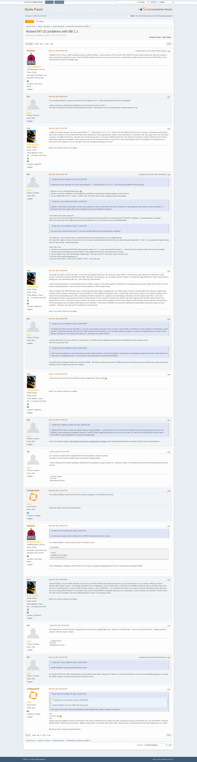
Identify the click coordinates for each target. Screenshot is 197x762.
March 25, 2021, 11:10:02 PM (58, 128)
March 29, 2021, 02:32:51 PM (60, 451)
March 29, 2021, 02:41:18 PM (58, 490)
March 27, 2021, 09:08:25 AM (58, 318)
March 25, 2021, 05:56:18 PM (58, 96)
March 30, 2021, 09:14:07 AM (58, 657)
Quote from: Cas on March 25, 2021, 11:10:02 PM (70, 179)
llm (28, 96)
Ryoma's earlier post (101, 566)
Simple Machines (40, 759)
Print (169, 44)
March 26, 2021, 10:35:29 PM (58, 270)
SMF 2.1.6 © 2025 (28, 759)
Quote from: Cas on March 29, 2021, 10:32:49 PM (70, 662)
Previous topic (155, 37)
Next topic (167, 37)
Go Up (28, 735)
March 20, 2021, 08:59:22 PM (58, 51)
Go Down (29, 44)
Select (56, 547)
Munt (60, 566)
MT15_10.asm (56, 476)
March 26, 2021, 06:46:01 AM (58, 174)
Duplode (31, 51)
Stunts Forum (34, 9)
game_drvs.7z (56, 641)
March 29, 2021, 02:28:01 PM (58, 420)
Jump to (139, 745)
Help (154, 759)
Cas (29, 128)
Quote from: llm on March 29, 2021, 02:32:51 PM (69, 531)
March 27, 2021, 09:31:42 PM (58, 374)
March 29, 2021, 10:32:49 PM (58, 579)
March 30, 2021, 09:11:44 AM (60, 625)
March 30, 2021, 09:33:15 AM (58, 689)
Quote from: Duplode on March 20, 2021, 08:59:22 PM (71, 425)
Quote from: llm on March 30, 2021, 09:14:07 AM (69, 694)
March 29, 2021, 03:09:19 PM (58, 525)
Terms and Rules (162, 759)
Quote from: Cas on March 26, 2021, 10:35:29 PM (70, 324)
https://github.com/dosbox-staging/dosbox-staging (88, 441)
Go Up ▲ (171, 759)
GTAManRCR (33, 491)
